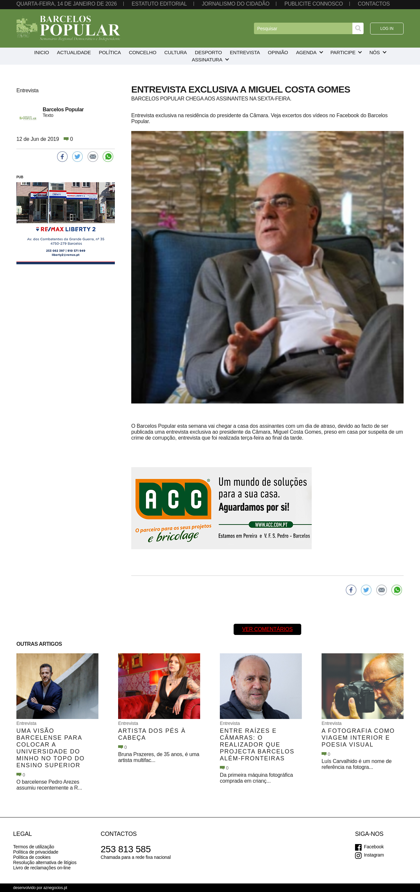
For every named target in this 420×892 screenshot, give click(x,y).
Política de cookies (32, 857)
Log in (386, 28)
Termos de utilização (33, 846)
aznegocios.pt (55, 887)
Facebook (374, 846)
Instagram (374, 855)
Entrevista (26, 723)
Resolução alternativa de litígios (44, 862)
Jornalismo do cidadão (235, 4)
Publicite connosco (313, 4)
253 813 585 (126, 849)
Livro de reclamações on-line (42, 867)
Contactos (374, 4)
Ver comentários (267, 629)
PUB (19, 177)
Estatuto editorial (159, 4)
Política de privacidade (35, 852)
